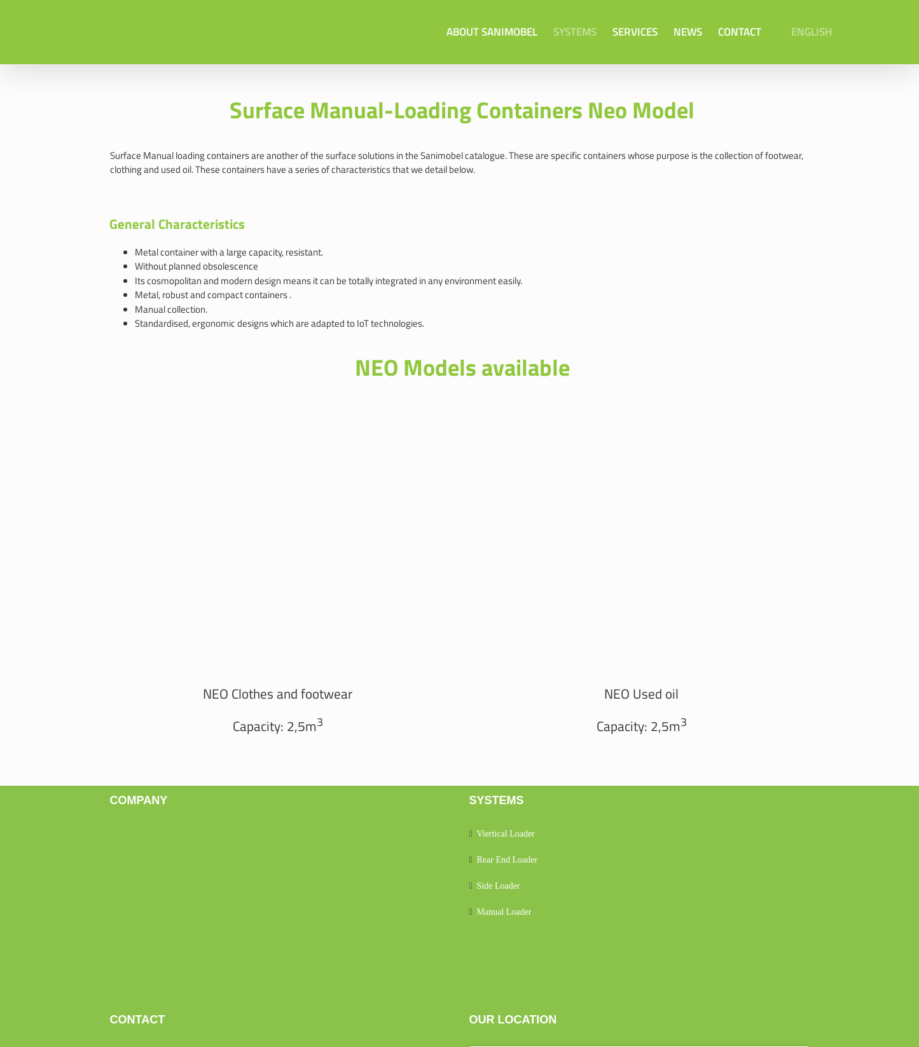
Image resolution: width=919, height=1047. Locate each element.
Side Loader (498, 886)
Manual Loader (504, 912)
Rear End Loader (507, 860)
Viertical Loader (506, 833)
